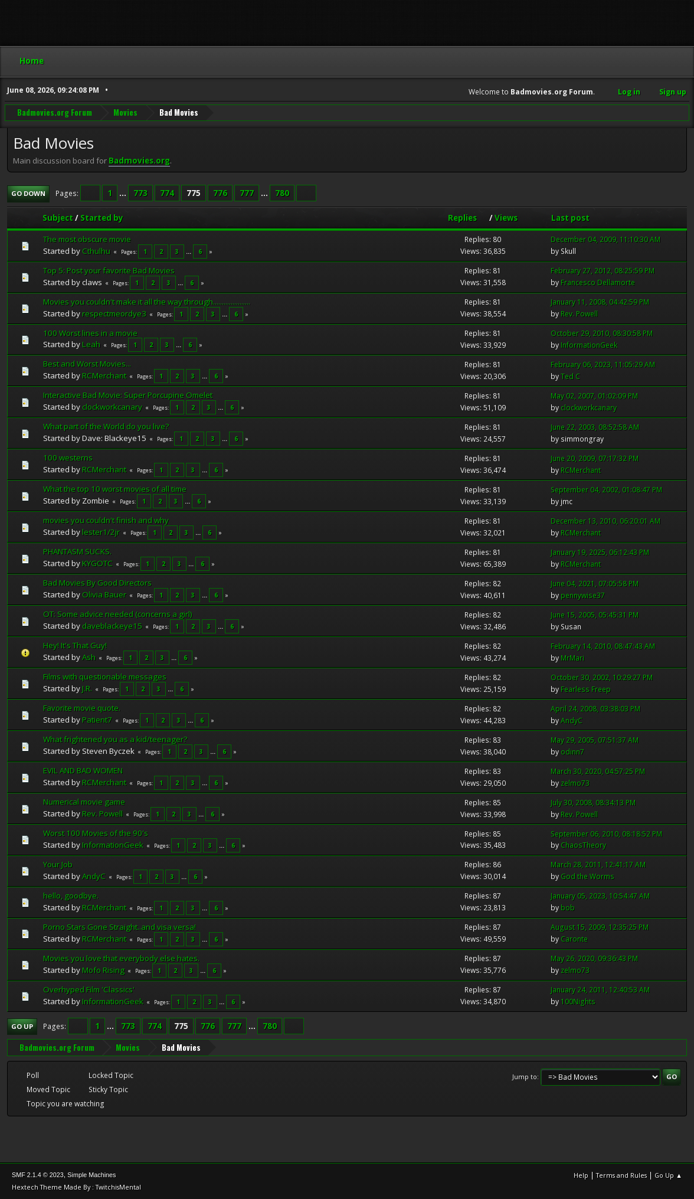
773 (140, 193)
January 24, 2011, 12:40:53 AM (600, 990)
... (123, 193)
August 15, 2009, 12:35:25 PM (600, 927)
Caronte (574, 939)
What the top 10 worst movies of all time (114, 488)
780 (282, 193)
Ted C (570, 376)
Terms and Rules (621, 1175)
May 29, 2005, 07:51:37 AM (595, 740)
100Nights (578, 1002)
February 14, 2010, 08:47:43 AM (603, 646)
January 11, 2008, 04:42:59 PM (600, 302)
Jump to (524, 1076)
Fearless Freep (586, 689)
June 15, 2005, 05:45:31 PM (595, 615)
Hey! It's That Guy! (75, 645)
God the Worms (587, 876)
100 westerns (68, 457)
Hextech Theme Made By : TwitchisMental (76, 1186)
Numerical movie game (84, 801)
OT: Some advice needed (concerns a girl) (117, 614)
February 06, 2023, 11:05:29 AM (603, 365)
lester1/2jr (101, 532)
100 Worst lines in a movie (90, 333)
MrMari (572, 658)
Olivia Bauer (104, 594)
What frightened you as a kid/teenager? (115, 739)
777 (247, 193)
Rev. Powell (579, 314)
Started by (101, 218)
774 (167, 193)
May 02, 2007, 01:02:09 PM (594, 396)
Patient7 (97, 719)
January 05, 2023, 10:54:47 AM (600, 896)
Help (581, 1175)
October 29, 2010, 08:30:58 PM (602, 333)
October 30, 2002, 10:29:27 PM (602, 677)
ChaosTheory (583, 845)
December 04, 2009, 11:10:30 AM (605, 239)
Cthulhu (96, 251)
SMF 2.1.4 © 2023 (38, 1174)
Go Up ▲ (668, 1175)
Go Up (22, 1026)
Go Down (28, 193)
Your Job (58, 864)
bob (568, 908)
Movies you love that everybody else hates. (121, 958)
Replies (467, 218)
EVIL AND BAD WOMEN (83, 770)
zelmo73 (575, 783)
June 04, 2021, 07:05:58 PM (595, 584)
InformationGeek (589, 345)
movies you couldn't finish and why (106, 520)
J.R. (87, 688)
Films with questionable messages (104, 676)
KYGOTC (97, 563)
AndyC (571, 721)
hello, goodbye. (71, 895)
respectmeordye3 (114, 313)
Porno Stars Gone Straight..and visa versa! (119, 927)
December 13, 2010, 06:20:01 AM (605, 521)
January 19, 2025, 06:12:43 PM (600, 552)
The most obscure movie (87, 239)
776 (220, 193)
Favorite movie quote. (81, 708)
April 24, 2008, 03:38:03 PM (595, 709)
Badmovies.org (139, 160)
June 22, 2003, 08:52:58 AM (595, 427)
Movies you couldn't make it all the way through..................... (146, 301)
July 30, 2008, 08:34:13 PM (593, 803)
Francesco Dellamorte (598, 282)
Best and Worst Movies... (87, 363)
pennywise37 (583, 595)
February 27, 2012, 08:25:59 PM (602, 271)
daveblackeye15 (112, 625)
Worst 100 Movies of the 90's (95, 833)
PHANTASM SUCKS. (77, 551)
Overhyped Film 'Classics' (89, 989)
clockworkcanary (112, 406)
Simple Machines (91, 1174)
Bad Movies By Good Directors (97, 582)
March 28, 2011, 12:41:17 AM (598, 865)
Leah (91, 344)
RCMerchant (104, 375)
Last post (570, 218)
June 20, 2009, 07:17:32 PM (595, 458)
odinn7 (572, 752)
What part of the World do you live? (106, 426)
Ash (89, 657)
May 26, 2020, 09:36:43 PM (594, 958)
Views (506, 218)
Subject (57, 218)
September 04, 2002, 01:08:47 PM (606, 490)
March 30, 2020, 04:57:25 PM (598, 771)
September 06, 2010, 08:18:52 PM (606, 834)
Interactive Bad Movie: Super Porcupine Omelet (127, 395)
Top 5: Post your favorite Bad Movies (109, 270)
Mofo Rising (103, 970)
